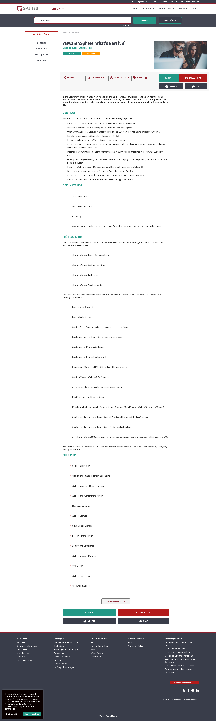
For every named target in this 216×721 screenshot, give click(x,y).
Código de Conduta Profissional (179, 655)
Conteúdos (170, 20)
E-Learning (58, 660)
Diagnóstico (22, 649)
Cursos (135, 8)
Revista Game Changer (101, 646)
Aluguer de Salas (135, 646)
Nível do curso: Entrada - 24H (78, 48)
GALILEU (21, 642)
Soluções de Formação (27, 646)
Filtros (127, 25)
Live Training (91, 53)
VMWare (75, 32)
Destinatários (41, 49)
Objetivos (41, 43)
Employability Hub (62, 656)
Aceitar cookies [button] (32, 714)
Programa (41, 60)
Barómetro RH (97, 656)
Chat (196, 86)
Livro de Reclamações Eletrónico (179, 652)
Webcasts (95, 649)
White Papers (97, 653)
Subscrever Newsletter (184, 682)
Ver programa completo (114, 601)
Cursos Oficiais (167, 8)
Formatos (21, 656)
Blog (194, 8)
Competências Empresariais (66, 642)
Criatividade (59, 646)
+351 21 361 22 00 (159, 1)
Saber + (169, 78)
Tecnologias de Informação (66, 649)
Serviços (183, 8)
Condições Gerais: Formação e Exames (178, 644)
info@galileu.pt (140, 1)
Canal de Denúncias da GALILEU (179, 665)
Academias (149, 8)
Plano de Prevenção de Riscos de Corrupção (180, 660)
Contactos (169, 672)
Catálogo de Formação (64, 667)
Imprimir (171, 86)
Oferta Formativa (24, 660)
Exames (131, 642)
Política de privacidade (175, 648)
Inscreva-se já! (193, 78)
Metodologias (23, 653)
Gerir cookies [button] (12, 714)
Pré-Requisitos (42, 54)
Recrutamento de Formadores (178, 669)
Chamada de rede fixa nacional (184, 1)
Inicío (65, 32)
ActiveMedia (111, 716)
